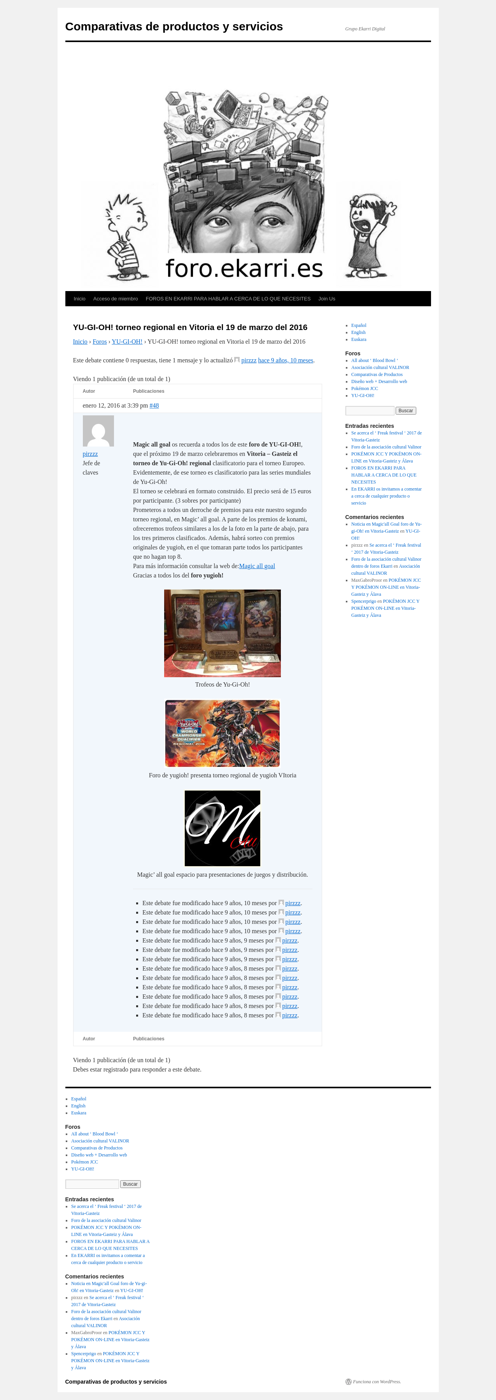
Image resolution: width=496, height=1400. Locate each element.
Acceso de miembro (115, 299)
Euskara (358, 339)
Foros (100, 341)
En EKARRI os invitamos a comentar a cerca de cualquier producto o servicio (386, 496)
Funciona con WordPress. (377, 1381)
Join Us (327, 299)
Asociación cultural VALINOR (380, 367)
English (358, 332)
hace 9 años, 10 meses (286, 360)
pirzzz (248, 360)
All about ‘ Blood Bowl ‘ (374, 360)
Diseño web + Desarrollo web (379, 381)
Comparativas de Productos (377, 374)
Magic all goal (257, 566)
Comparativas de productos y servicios (174, 26)
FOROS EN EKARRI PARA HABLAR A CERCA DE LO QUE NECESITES (228, 299)
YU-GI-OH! (127, 341)
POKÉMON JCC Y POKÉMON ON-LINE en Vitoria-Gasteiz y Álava (386, 587)
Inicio (80, 299)
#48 (154, 405)
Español (358, 325)
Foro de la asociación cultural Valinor (386, 447)
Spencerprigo (363, 601)
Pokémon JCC (364, 388)
